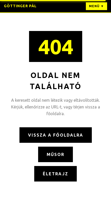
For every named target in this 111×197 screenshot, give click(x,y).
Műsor (55, 154)
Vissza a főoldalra (55, 135)
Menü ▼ (96, 6)
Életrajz (55, 173)
